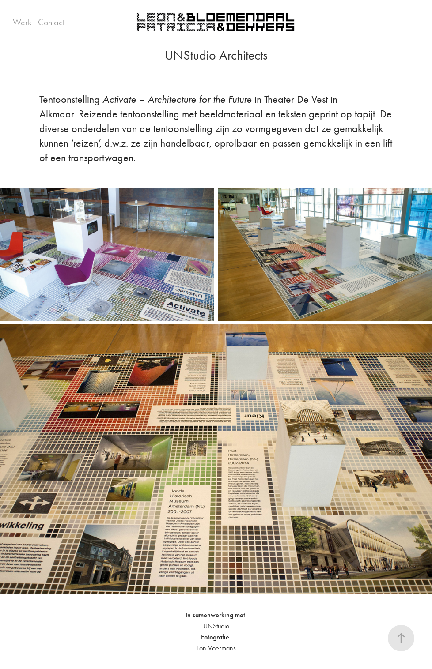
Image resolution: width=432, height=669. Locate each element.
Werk (22, 22)
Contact (51, 22)
